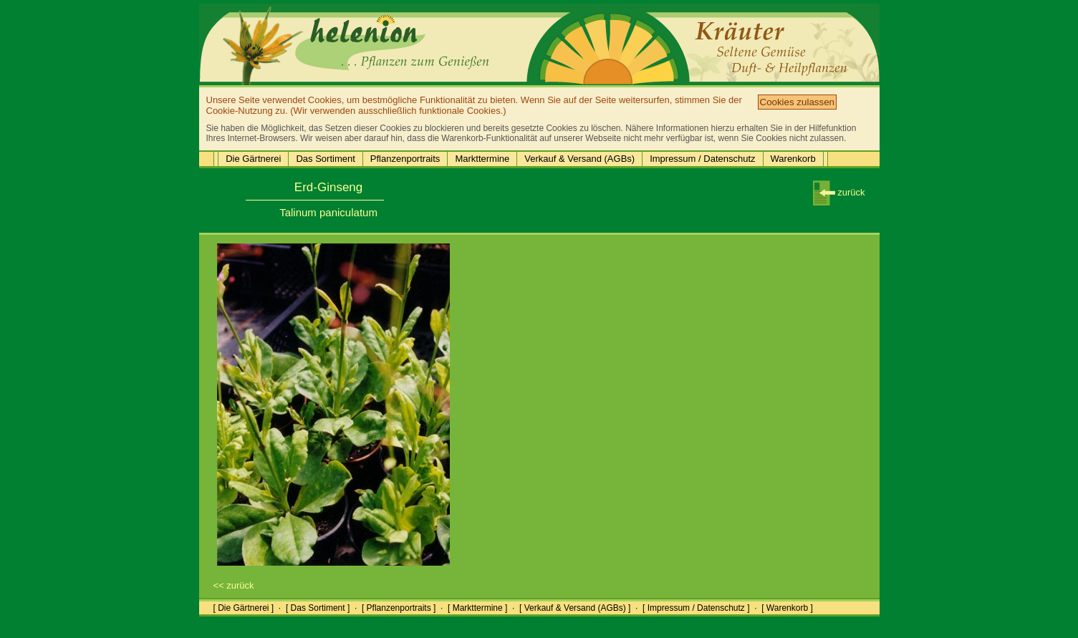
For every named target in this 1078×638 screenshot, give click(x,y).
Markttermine (482, 158)
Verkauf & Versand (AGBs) (579, 158)
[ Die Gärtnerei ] (243, 608)
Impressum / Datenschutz (702, 158)
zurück (839, 192)
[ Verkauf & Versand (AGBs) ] (574, 608)
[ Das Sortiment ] (318, 608)
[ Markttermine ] (477, 608)
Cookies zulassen (797, 102)
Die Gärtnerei (253, 158)
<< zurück (233, 585)
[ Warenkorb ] (787, 608)
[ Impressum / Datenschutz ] (696, 608)
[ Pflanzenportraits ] (398, 608)
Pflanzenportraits (405, 158)
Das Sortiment (325, 158)
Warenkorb (793, 158)
